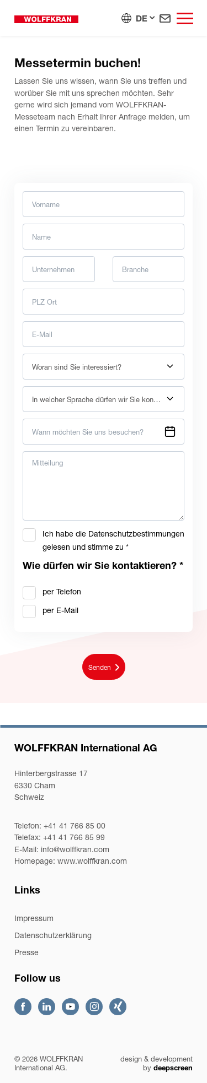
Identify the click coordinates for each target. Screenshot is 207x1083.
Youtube (70, 1006)
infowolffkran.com (75, 849)
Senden (103, 667)
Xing (117, 1006)
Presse (26, 952)
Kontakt (165, 18)
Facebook (22, 1006)
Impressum (34, 918)
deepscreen (173, 1067)
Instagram (94, 1006)
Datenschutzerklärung (53, 935)
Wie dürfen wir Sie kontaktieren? (103, 565)
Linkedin (46, 1006)
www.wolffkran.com (92, 860)
